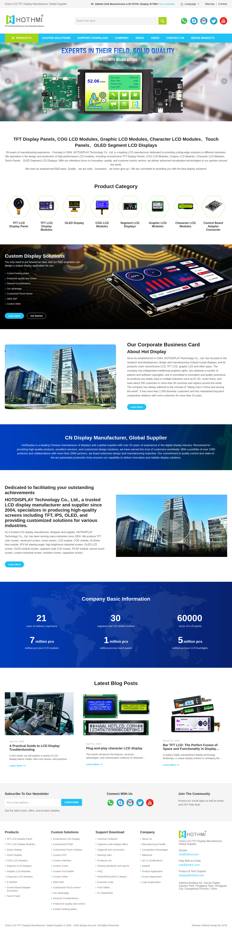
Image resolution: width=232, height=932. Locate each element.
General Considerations (18, 283)
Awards (146, 867)
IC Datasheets (105, 894)
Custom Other (13, 303)
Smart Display (14, 851)
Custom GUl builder (63, 873)
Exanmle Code (105, 883)
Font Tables (103, 889)
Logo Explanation (151, 883)
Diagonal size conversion (110, 851)
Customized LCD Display (66, 840)
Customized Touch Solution (67, 851)
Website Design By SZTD (213, 927)
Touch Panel (13, 898)
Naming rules (104, 857)
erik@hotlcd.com (188, 866)
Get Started (36, 316)
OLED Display (14, 857)
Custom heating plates (18, 273)
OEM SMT (11, 298)
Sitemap (209, 4)
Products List (104, 862)
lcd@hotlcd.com (188, 856)
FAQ (99, 873)
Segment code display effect (112, 846)
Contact (222, 4)
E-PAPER (12, 883)
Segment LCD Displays (19, 867)
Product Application (152, 873)
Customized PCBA (63, 846)
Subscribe (72, 804)
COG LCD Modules (17, 862)
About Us (147, 840)
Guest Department (152, 878)
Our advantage (14, 288)
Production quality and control (22, 278)
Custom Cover (60, 867)
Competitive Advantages (155, 851)
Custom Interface (62, 862)
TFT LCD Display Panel (19, 840)
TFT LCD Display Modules (21, 846)
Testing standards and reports (113, 867)
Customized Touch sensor (20, 293)
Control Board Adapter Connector (19, 891)
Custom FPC (60, 857)
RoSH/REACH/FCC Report (112, 878)
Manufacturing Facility (153, 846)
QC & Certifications (152, 862)
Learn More (14, 316)
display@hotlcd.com (190, 876)
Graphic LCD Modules (19, 873)
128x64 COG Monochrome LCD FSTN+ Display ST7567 (133, 4)
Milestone (147, 857)
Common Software (107, 840)
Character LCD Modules (20, 878)
